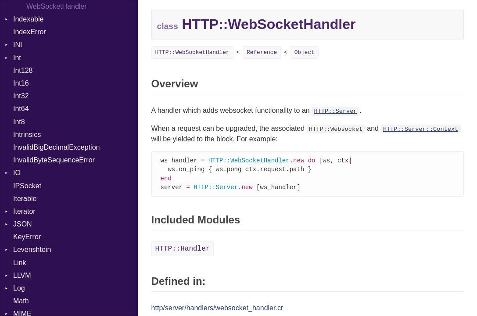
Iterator (24, 211)
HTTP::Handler (182, 251)
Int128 (22, 70)
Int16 (21, 83)
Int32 (21, 96)
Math (21, 301)
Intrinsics (27, 134)
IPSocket (27, 186)
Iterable (24, 198)
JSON (22, 224)
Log (19, 288)
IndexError (29, 32)
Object (304, 52)
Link (19, 262)
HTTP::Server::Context (420, 129)
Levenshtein (32, 249)
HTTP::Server (335, 111)
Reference (262, 52)
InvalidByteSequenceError (54, 160)
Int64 (21, 108)
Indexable (28, 19)
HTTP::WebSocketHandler (192, 52)
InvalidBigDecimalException (56, 147)
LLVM (22, 275)
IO (17, 172)
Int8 (19, 122)
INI (17, 44)
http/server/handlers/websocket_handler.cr (217, 309)
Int (17, 57)
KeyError (27, 237)
